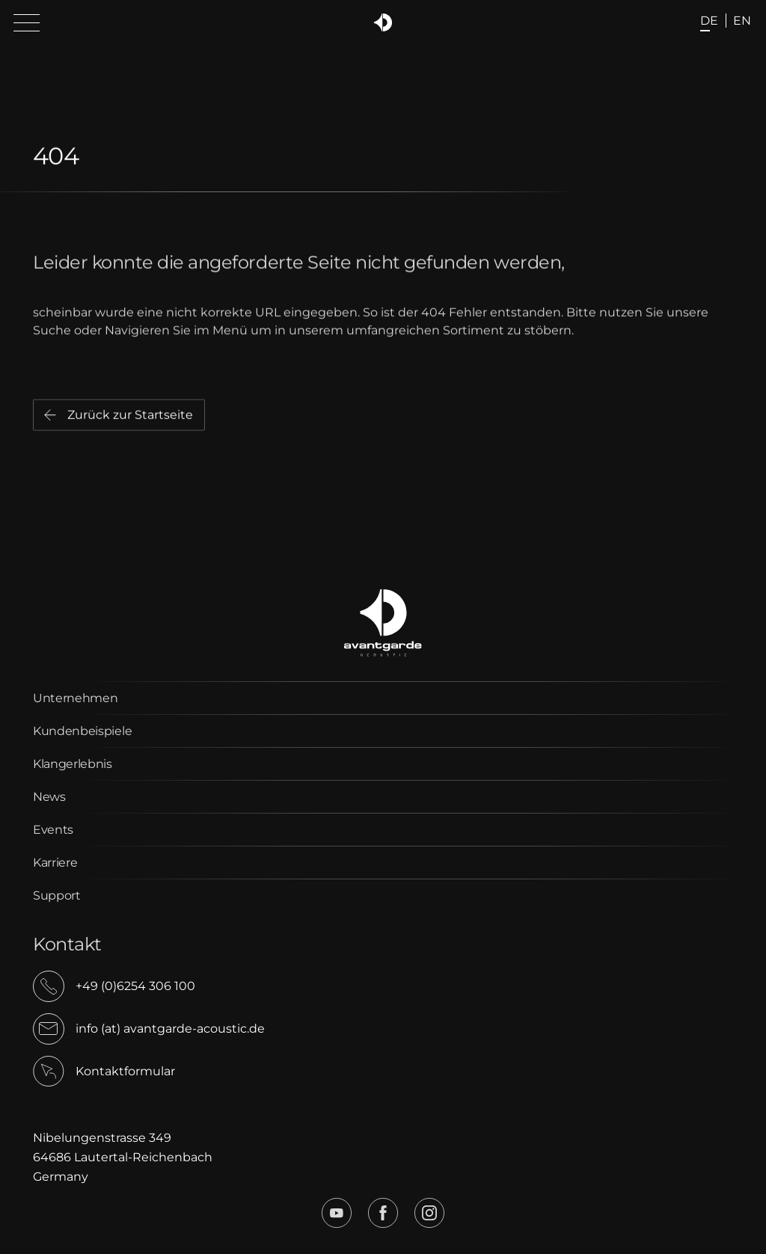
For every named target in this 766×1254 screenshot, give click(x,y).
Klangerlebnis (72, 764)
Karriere (55, 862)
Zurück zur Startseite (130, 418)
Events (53, 830)
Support (57, 895)
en (742, 20)
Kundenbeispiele (82, 731)
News (49, 797)
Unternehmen (75, 698)
